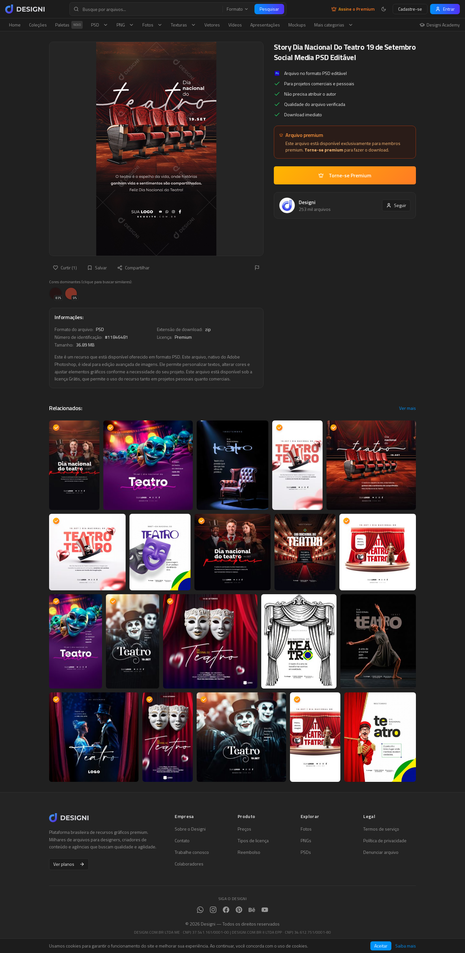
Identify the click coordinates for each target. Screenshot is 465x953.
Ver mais (407, 408)
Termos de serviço (381, 829)
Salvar (97, 267)
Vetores (212, 24)
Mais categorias (333, 24)
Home (15, 24)
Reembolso (249, 852)
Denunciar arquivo (380, 852)
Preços (244, 829)
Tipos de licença (253, 840)
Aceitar (381, 945)
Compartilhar (133, 267)
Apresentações (265, 24)
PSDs (306, 852)
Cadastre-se (410, 8)
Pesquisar (269, 8)
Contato (182, 840)
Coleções (38, 24)
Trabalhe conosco (192, 852)
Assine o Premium (353, 9)
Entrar (445, 8)
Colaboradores (189, 864)
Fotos (152, 24)
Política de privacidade (385, 840)
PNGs (306, 840)
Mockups (297, 24)
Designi (307, 202)
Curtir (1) (65, 267)
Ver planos (69, 864)
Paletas (69, 25)
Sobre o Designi (190, 829)
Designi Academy (439, 25)
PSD (99, 24)
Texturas (183, 24)
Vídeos (235, 24)
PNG (125, 24)
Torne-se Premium (344, 175)
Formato (238, 9)
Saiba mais (405, 946)
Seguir (396, 205)
